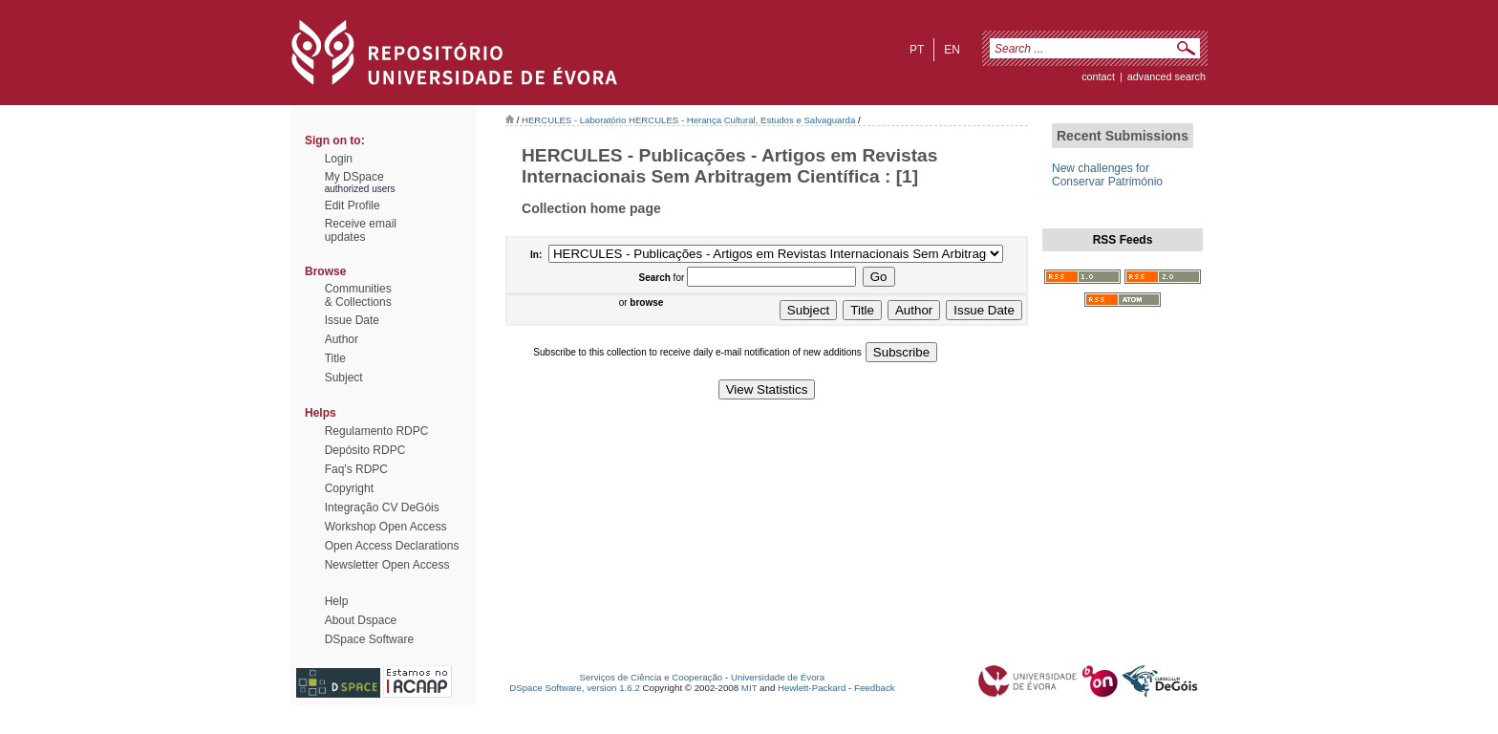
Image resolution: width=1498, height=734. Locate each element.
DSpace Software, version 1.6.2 (574, 687)
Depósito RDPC (365, 450)
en (952, 49)
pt (917, 49)
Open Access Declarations (392, 545)
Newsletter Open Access (387, 565)
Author (341, 339)
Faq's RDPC (356, 469)
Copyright (349, 488)
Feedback (874, 687)
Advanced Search (1166, 76)
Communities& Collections (358, 295)
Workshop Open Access (386, 526)
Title (335, 358)
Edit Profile (352, 205)
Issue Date (352, 320)
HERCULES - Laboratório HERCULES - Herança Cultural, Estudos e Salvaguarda (688, 120)
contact (1098, 76)
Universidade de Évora (777, 677)
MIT (749, 687)
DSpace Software (369, 639)
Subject (344, 377)
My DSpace (354, 177)
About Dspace (360, 620)
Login (339, 158)
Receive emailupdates (360, 230)
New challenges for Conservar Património (1107, 175)
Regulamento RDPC (377, 431)
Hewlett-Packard (811, 687)
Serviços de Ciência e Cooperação (651, 677)
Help (337, 601)
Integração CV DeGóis (382, 507)
